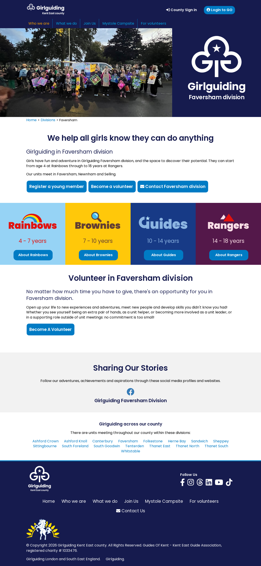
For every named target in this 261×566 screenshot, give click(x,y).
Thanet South (216, 446)
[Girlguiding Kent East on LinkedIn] (209, 482)
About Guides (163, 254)
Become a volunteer (112, 187)
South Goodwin (107, 446)
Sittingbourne (45, 446)
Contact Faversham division (172, 187)
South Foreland (75, 446)
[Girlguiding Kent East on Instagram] (190, 482)
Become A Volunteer (50, 329)
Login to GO (219, 9)
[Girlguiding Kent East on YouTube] (219, 482)
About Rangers (228, 254)
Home (31, 120)
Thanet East (159, 446)
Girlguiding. (115, 559)
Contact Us (130, 511)
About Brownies (98, 254)
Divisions (48, 120)
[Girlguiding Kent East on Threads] (200, 482)
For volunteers (153, 23)
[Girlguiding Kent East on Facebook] (182, 482)
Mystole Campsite (118, 23)
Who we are (38, 23)
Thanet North (187, 446)
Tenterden (134, 446)
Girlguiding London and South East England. (63, 559)
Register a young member (56, 187)
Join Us (90, 23)
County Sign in (181, 9)
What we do (66, 23)
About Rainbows (33, 254)
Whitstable (130, 451)
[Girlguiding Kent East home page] (39, 479)
